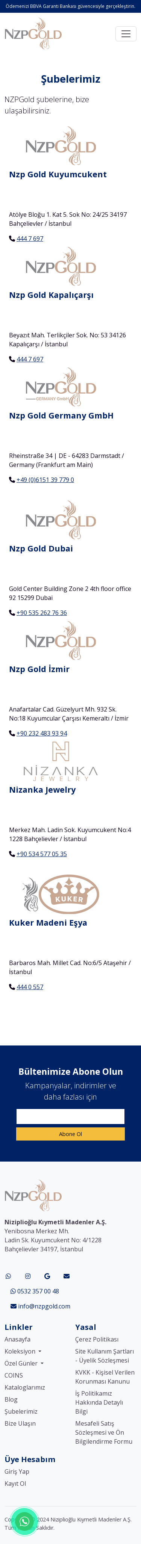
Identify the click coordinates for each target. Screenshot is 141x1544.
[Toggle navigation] (125, 33)
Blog (11, 1399)
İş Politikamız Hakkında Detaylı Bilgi (99, 1402)
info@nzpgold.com (40, 1306)
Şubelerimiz (21, 1411)
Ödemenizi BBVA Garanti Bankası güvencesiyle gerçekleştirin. (70, 6)
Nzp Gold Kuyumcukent (58, 174)
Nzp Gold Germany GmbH (61, 415)
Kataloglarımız (25, 1387)
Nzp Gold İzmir (39, 668)
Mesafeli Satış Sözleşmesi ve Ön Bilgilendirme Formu (103, 1432)
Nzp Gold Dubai (41, 548)
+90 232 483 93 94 (42, 733)
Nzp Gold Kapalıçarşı (51, 294)
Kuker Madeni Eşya (48, 922)
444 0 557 (30, 987)
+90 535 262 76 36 (42, 613)
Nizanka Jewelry (42, 789)
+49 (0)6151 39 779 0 (45, 480)
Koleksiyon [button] (21, 1351)
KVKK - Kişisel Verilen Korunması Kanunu (105, 1376)
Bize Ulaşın (20, 1423)
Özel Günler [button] (22, 1363)
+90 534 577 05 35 (42, 854)
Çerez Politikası (96, 1339)
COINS (14, 1375)
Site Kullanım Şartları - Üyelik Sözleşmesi (104, 1355)
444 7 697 (30, 238)
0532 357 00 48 (35, 1291)
